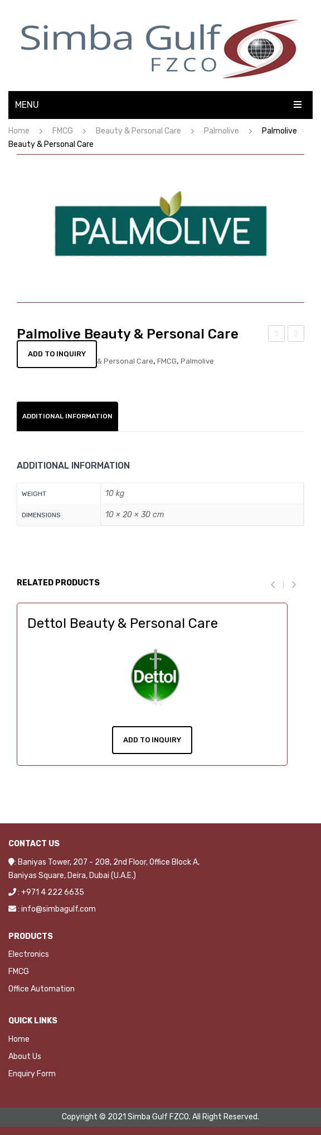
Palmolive (221, 131)
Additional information (67, 416)
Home (19, 131)
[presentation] (277, 584)
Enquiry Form (32, 1074)
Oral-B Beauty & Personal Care (277, 335)
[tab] (67, 416)
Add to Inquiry (57, 354)
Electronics (28, 954)
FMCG (62, 131)
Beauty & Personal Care (138, 131)
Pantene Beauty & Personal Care (296, 335)
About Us (24, 1056)
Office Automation (41, 989)
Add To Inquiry (152, 740)
